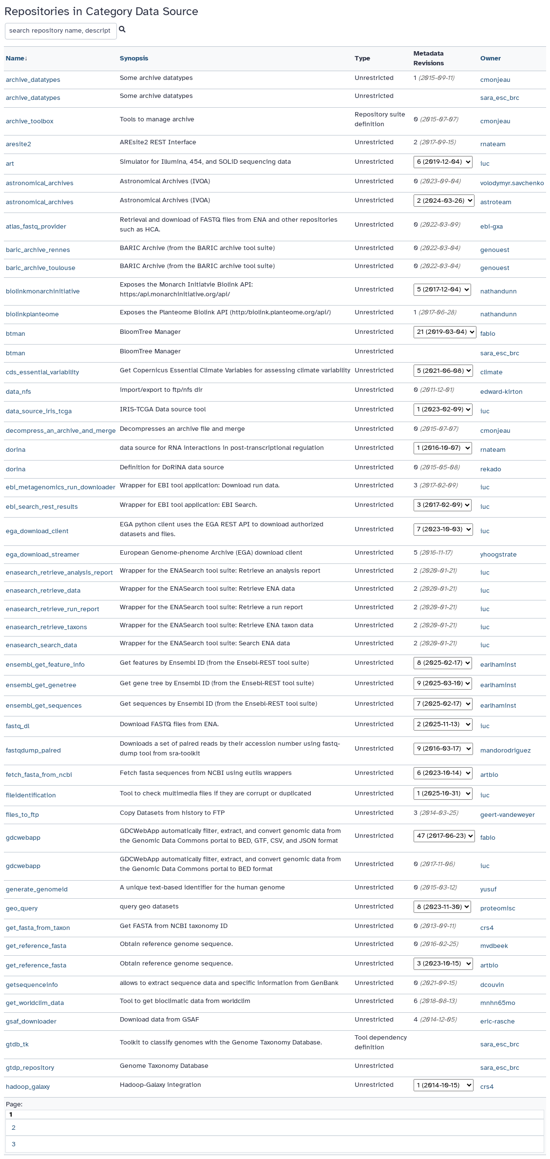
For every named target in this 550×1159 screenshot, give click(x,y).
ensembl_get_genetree (41, 685)
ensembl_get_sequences (44, 705)
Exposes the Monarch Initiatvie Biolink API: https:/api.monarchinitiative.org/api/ (186, 289)
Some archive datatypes (156, 78)
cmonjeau (495, 80)
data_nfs (18, 391)
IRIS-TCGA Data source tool (163, 409)
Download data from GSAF (159, 1019)
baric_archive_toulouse (41, 268)
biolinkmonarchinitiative (43, 291)
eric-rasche (497, 1021)
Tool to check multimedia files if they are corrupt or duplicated (215, 793)
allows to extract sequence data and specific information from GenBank (229, 983)
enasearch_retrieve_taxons (46, 627)
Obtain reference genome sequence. (176, 944)
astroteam (496, 202)
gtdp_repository (30, 1067)
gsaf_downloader (31, 1021)
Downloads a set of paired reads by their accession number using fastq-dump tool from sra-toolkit (230, 748)
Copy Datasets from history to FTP (172, 813)
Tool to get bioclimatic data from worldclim (185, 1001)
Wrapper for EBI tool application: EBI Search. (188, 505)
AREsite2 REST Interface (158, 142)
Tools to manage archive (157, 119)
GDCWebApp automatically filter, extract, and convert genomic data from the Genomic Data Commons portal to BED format (230, 864)
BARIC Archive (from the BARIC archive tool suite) (197, 248)
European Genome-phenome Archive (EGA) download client (211, 552)
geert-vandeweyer (507, 815)
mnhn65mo (497, 1003)
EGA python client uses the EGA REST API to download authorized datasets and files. (221, 529)
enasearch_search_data (41, 645)
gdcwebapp (23, 837)
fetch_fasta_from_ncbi (39, 775)
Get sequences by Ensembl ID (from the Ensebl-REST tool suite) (218, 703)
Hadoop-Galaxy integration (160, 1085)
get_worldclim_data (35, 1003)
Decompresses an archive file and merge (182, 429)
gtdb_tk (17, 1044)
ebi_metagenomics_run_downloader (60, 487)
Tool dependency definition (381, 1042)
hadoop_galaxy (28, 1086)
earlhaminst (498, 664)
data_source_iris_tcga (39, 411)
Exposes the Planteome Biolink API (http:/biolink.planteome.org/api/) (225, 312)
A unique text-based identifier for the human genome (202, 887)
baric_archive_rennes (38, 250)
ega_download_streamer (42, 554)
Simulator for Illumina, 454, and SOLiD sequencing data (205, 161)
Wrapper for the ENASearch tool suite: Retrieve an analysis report (220, 570)
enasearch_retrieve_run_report (52, 609)
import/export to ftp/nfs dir (161, 390)
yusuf (488, 889)
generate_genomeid (37, 889)
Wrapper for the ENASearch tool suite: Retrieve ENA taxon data (216, 625)
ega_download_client (37, 531)
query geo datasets (149, 906)
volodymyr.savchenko (512, 183)
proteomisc (497, 908)
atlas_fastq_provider (36, 226)
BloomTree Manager (150, 332)
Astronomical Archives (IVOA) (165, 181)
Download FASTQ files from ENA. (169, 724)
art (10, 163)
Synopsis (134, 58)
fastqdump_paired (33, 750)
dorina (15, 449)
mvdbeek (494, 946)
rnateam (493, 144)
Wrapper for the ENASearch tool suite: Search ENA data (205, 643)
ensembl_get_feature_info (45, 664)
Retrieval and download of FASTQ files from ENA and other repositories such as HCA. (229, 224)
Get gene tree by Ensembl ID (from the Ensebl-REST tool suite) (217, 683)
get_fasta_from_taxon (38, 928)
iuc (485, 163)
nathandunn (498, 291)
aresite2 (18, 144)
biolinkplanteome (32, 314)
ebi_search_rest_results (42, 506)
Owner (490, 58)
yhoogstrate (498, 554)
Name (15, 58)
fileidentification (31, 795)
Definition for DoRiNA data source (172, 467)
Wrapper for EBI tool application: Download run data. (200, 485)
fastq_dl (17, 726)
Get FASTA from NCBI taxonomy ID (174, 926)
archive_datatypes (33, 80)
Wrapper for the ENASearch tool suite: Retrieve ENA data (207, 588)
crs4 (487, 928)
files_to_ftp (22, 815)
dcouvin (492, 985)
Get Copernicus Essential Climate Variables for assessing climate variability (235, 370)
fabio (487, 333)
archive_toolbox (29, 121)
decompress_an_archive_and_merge (61, 430)
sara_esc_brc (499, 98)
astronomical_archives (40, 183)
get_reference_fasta (36, 946)
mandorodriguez (505, 750)
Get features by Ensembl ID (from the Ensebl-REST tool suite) (214, 662)
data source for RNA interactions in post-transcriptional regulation (222, 448)
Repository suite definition (380, 119)
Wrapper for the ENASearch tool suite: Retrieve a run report (211, 607)
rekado (490, 469)
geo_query (22, 908)
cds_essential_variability (42, 372)
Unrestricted (374, 78)
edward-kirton (501, 391)
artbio (489, 775)
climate (491, 372)
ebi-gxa (491, 226)
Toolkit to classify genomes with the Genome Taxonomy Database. (221, 1042)
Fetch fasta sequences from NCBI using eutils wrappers (206, 773)
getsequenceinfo (32, 985)
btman (15, 333)
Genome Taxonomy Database (164, 1066)
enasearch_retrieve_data (43, 590)
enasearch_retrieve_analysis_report (59, 572)
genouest (495, 250)
